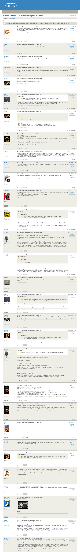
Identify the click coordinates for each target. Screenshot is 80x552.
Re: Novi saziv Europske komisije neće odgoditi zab (29, 44)
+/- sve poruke (58, 20)
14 (19, 75)
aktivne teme (55, 11)
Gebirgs (6, 232)
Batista (6, 78)
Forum (9, 12)
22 (19, 53)
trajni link (73, 41)
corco (5, 520)
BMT (5, 422)
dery (5, 94)
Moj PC (5, 108)
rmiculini (6, 26)
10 (19, 400)
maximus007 (7, 67)
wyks (5, 384)
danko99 (6, 133)
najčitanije (61, 11)
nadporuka (73, 75)
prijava (45, 11)
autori (71, 11)
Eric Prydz (6, 56)
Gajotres (6, 330)
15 (19, 205)
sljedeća (8, 21)
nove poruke (66, 11)
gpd (5, 173)
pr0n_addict (7, 497)
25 (19, 41)
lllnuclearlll (7, 209)
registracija (50, 11)
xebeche (6, 151)
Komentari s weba (16, 12)
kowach (6, 277)
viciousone (7, 190)
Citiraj (72, 30)
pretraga (75, 11)
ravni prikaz (64, 20)
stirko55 (6, 315)
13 (19, 148)
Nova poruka (73, 15)
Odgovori (72, 28)
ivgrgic (6, 44)
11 (19, 91)
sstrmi (5, 468)
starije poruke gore (72, 20)
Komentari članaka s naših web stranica (31, 12)
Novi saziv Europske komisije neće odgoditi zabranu (57, 23)
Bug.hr (4, 12)
